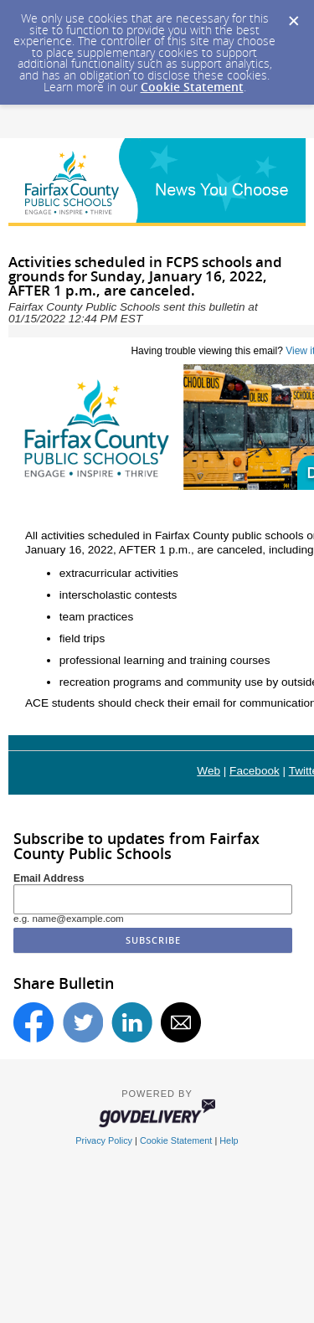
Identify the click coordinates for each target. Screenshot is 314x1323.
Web (208, 770)
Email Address (49, 878)
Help (228, 1140)
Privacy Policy (103, 1140)
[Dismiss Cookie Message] (293, 16)
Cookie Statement (192, 87)
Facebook (254, 770)
